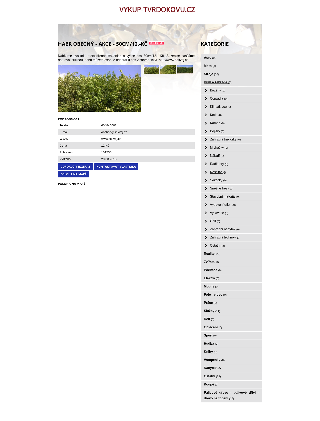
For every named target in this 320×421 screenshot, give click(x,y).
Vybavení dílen (223, 204)
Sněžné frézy (221, 188)
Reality (212, 253)
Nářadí (217, 155)
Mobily (211, 286)
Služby (212, 311)
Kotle (216, 115)
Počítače (213, 270)
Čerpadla (219, 98)
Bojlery (217, 131)
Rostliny (218, 172)
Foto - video (215, 294)
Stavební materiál (225, 196)
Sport (210, 335)
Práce (210, 302)
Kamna (217, 123)
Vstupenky (214, 360)
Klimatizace (220, 106)
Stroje (211, 74)
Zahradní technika (225, 237)
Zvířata (211, 262)
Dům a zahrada (217, 82)
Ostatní (217, 245)
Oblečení (213, 327)
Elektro (211, 278)
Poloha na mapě (73, 174)
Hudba (211, 343)
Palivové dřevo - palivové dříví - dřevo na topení (231, 395)
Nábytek (212, 368)
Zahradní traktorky (225, 139)
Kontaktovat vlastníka (116, 166)
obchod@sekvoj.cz (114, 132)
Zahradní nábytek (225, 229)
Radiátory (219, 164)
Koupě (211, 384)
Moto (210, 66)
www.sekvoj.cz (111, 138)
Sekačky (218, 180)
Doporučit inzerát (75, 166)
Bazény (217, 90)
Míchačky (219, 147)
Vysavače (219, 213)
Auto (210, 57)
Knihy (210, 351)
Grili (215, 221)
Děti (209, 319)
